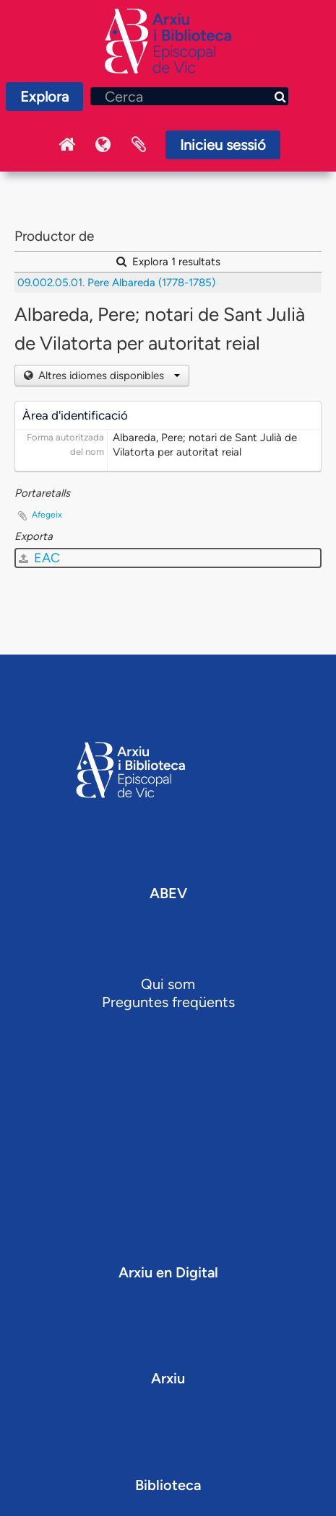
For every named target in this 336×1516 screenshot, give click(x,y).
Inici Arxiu (66, 145)
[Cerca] (189, 96)
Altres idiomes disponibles (107, 375)
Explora (44, 96)
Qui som (168, 984)
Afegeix (47, 515)
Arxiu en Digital (168, 1272)
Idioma (103, 145)
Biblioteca (168, 1485)
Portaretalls (139, 145)
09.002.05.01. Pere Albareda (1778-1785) (116, 282)
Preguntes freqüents (168, 1002)
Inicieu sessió (223, 145)
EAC (39, 558)
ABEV (168, 893)
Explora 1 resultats (168, 261)
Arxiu (168, 1378)
